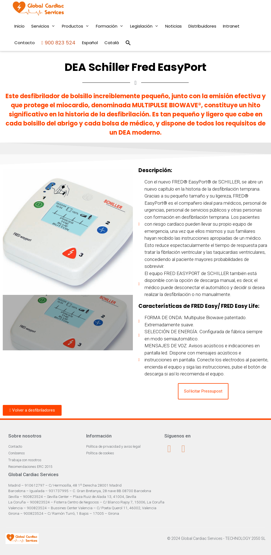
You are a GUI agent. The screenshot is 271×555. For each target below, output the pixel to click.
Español (90, 43)
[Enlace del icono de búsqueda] (128, 42)
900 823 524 (58, 42)
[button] (6, 230)
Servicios (45, 26)
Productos (77, 26)
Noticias (173, 26)
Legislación (146, 26)
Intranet (231, 26)
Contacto (24, 43)
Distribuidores (202, 26)
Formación (111, 26)
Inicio (19, 26)
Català (111, 43)
